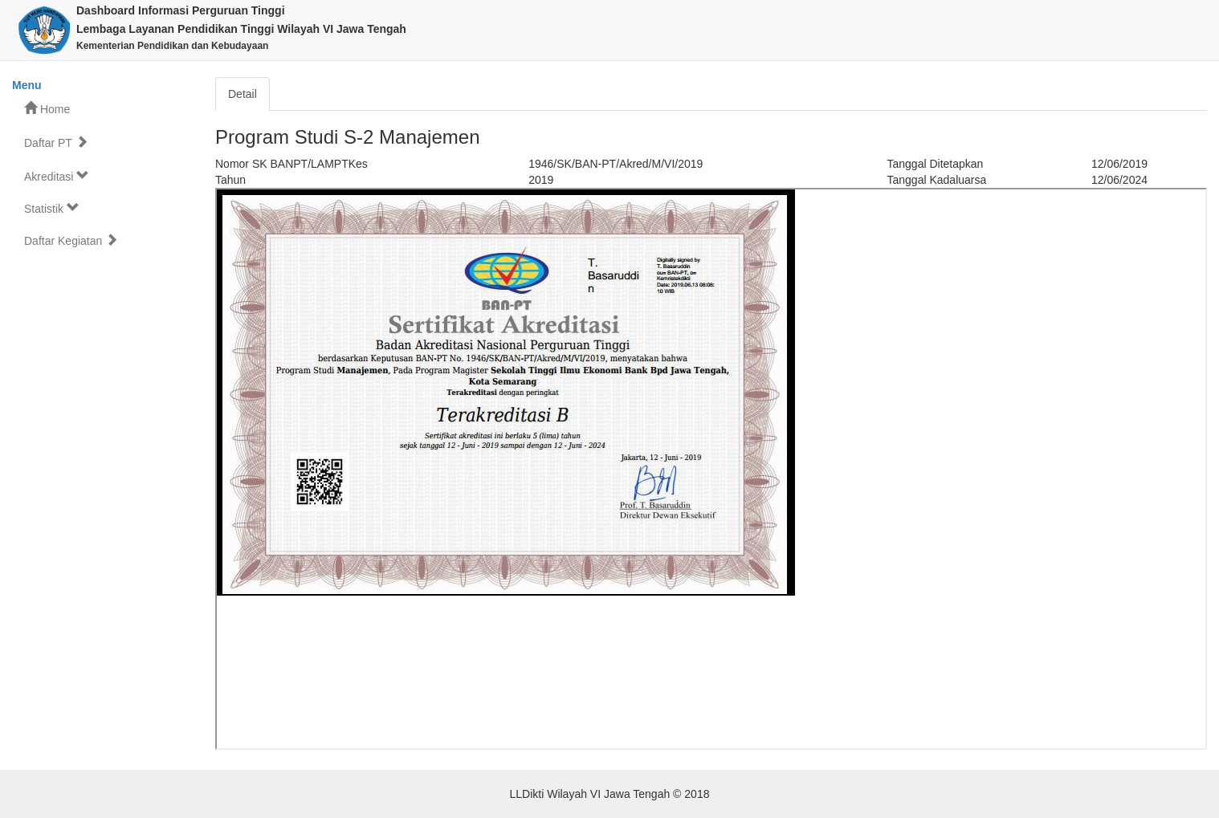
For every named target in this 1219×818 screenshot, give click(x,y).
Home (47, 109)
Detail (242, 93)
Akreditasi (56, 176)
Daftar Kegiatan (71, 240)
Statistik (52, 208)
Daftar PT (56, 142)
